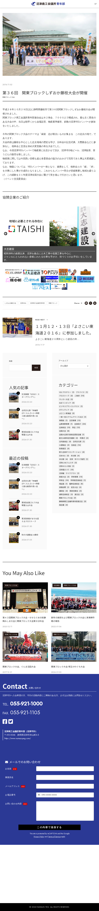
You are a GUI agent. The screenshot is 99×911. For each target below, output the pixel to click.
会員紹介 (77, 424)
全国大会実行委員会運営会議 (70, 434)
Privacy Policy (39, 836)
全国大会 (62, 431)
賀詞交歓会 (74, 491)
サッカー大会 (64, 399)
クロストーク (64, 395)
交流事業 (72, 420)
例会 (74, 427)
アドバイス (80, 392)
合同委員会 (63, 441)
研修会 (61, 480)
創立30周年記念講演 (66, 438)
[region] (49, 234)
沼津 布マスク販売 (77, 459)
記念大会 (74, 487)
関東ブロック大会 (9, 97)
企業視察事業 (64, 424)
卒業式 (82, 438)
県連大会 (62, 477)
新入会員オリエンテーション (70, 452)
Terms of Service (54, 836)
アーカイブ (63, 360)
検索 (11, 361)
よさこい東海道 (10, 321)
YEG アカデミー (65, 392)
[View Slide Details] (49, 226)
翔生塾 (61, 484)
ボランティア (64, 410)
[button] (95, 3)
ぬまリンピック (65, 403)
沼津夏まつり (64, 469)
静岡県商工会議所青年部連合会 (71, 501)
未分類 (73, 455)
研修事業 (74, 477)
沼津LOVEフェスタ (66, 462)
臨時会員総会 (74, 484)
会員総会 (62, 427)
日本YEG (62, 455)
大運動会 (62, 445)
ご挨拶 (77, 395)
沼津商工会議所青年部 (37, 303)
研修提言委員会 (76, 480)
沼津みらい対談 (65, 466)
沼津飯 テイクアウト (67, 473)
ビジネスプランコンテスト (69, 406)
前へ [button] (6, 234)
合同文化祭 (77, 441)
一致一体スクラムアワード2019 (71, 417)
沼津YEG (23, 303)
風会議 (61, 505)
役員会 (73, 445)
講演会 (61, 491)
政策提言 (62, 448)
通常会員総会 (64, 494)
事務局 (61, 420)
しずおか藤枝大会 (10, 303)
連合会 (77, 494)
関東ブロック (53, 303)
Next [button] (93, 234)
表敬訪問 (62, 487)
